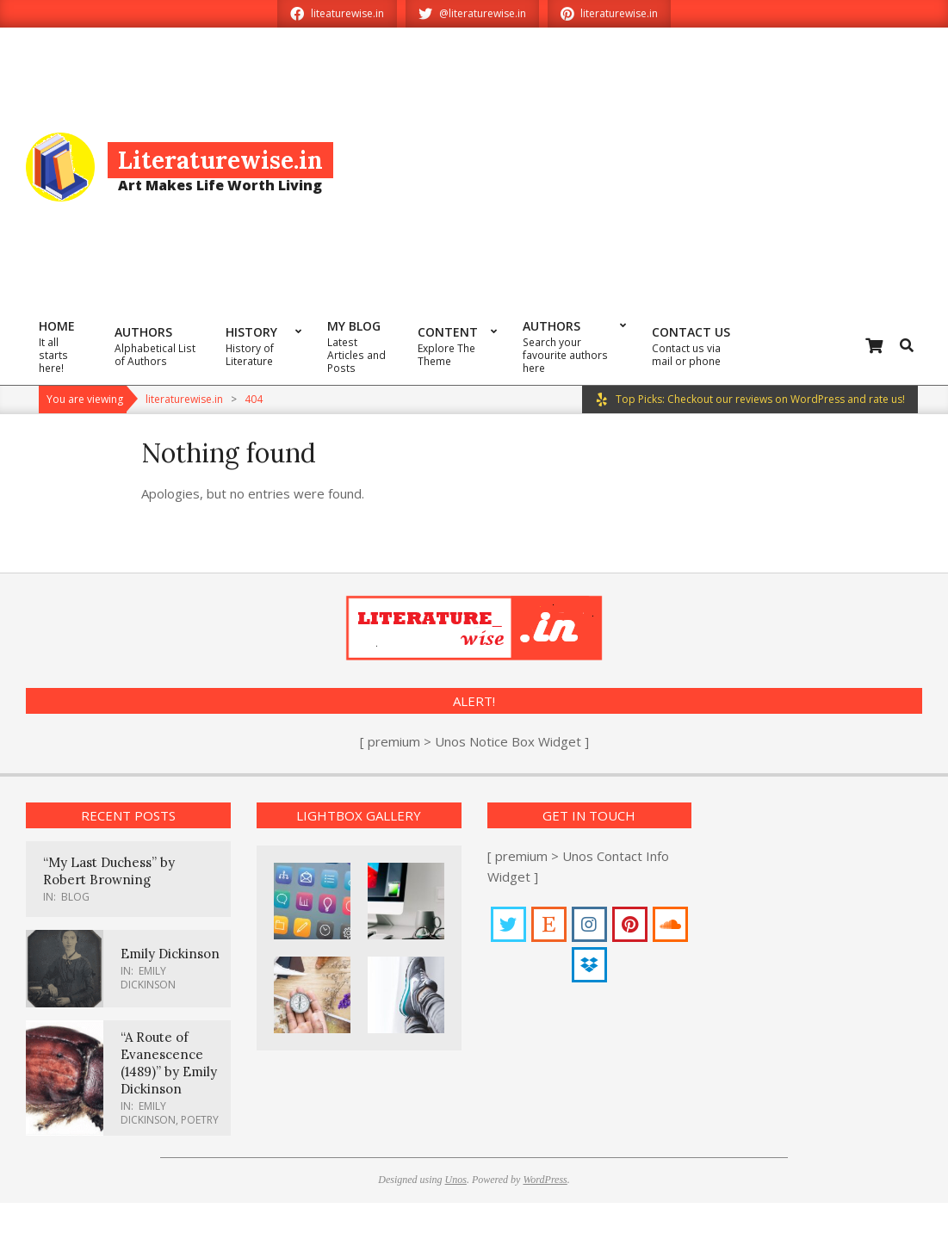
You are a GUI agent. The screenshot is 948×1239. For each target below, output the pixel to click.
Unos (456, 1180)
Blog (75, 896)
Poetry (200, 1119)
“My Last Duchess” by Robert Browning (109, 871)
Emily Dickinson (170, 953)
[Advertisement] (640, 165)
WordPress (545, 1180)
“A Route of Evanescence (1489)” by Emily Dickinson (169, 1063)
